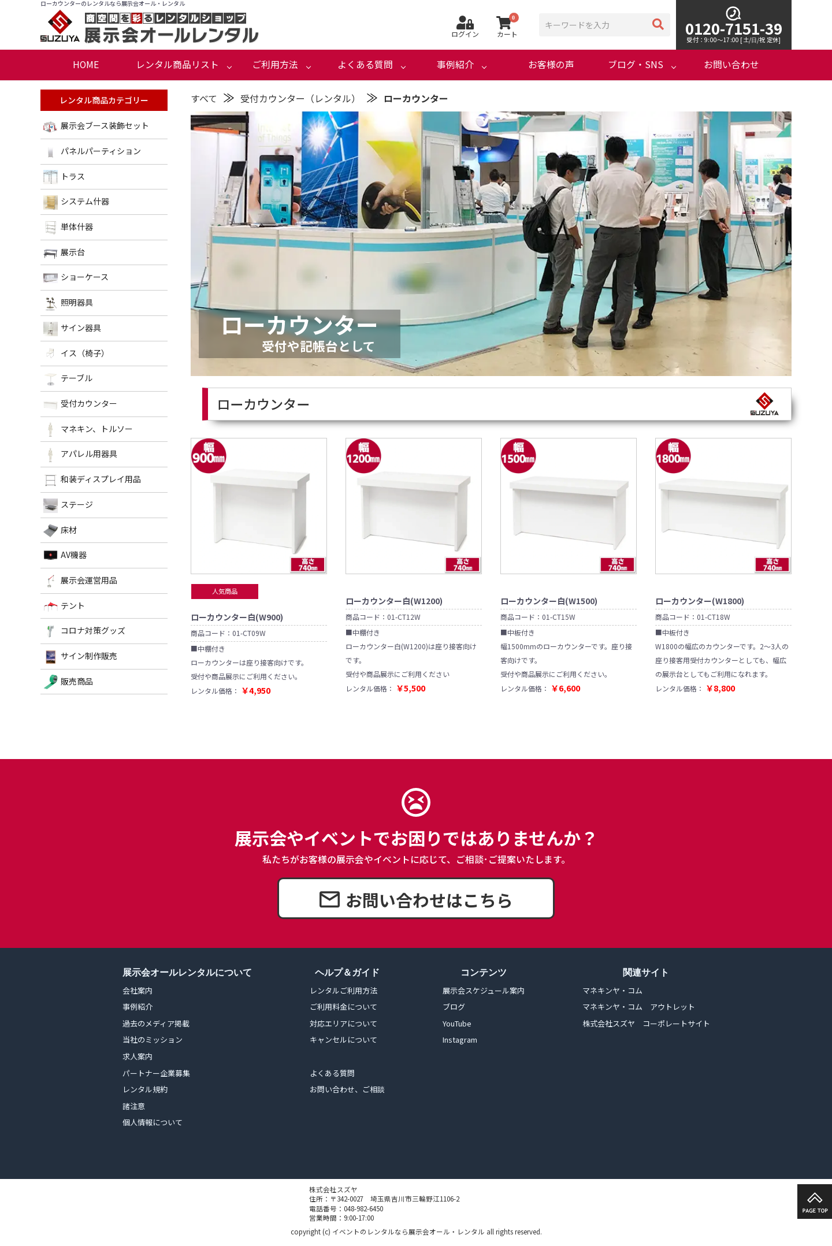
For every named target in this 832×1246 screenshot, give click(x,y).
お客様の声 (551, 64)
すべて (204, 98)
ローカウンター (416, 98)
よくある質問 (365, 64)
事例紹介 (455, 64)
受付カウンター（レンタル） (300, 98)
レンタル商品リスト (177, 64)
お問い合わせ (731, 64)
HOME (86, 64)
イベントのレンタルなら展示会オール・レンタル (408, 1231)
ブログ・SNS (635, 64)
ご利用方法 (275, 64)
